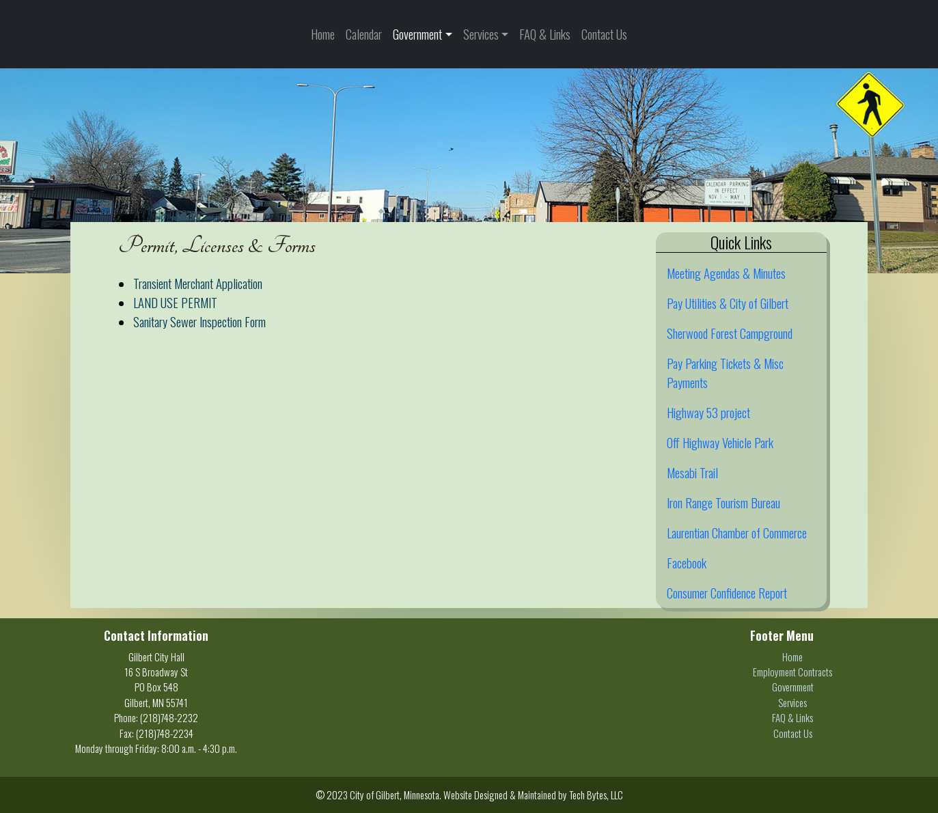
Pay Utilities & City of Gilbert (727, 303)
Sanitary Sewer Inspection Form (199, 321)
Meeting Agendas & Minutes (726, 273)
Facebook (686, 562)
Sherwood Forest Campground (729, 333)
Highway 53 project (708, 412)
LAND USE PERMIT (175, 302)
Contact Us (604, 34)
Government (417, 34)
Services (481, 34)
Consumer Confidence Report (727, 592)
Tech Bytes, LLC (596, 794)
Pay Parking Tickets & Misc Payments (725, 372)
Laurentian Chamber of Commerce (737, 532)
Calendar (364, 34)
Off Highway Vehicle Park (720, 442)
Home (323, 34)
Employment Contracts (792, 671)
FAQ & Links (544, 34)
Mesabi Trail (692, 472)
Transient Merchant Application (197, 283)
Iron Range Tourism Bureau (723, 502)
